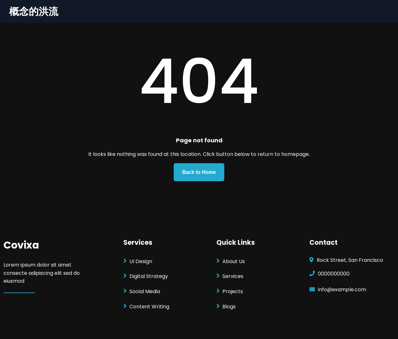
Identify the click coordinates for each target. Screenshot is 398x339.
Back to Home (199, 172)
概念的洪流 (33, 11)
